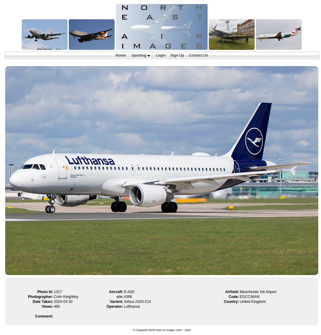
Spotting (140, 55)
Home (121, 55)
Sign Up (177, 55)
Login (161, 55)
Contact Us (198, 55)
